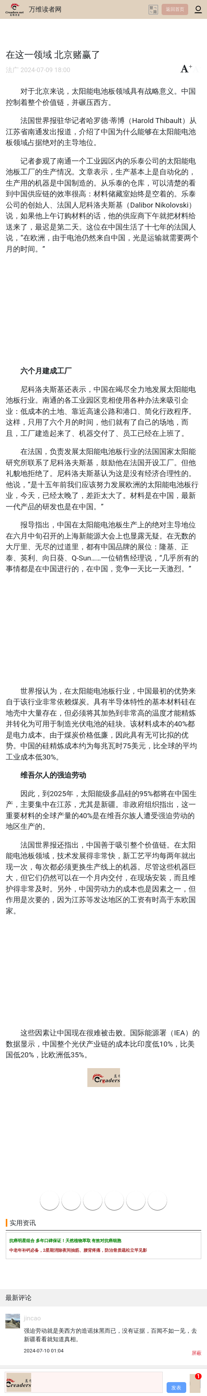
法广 (12, 70)
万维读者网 (45, 9)
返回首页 (175, 9)
